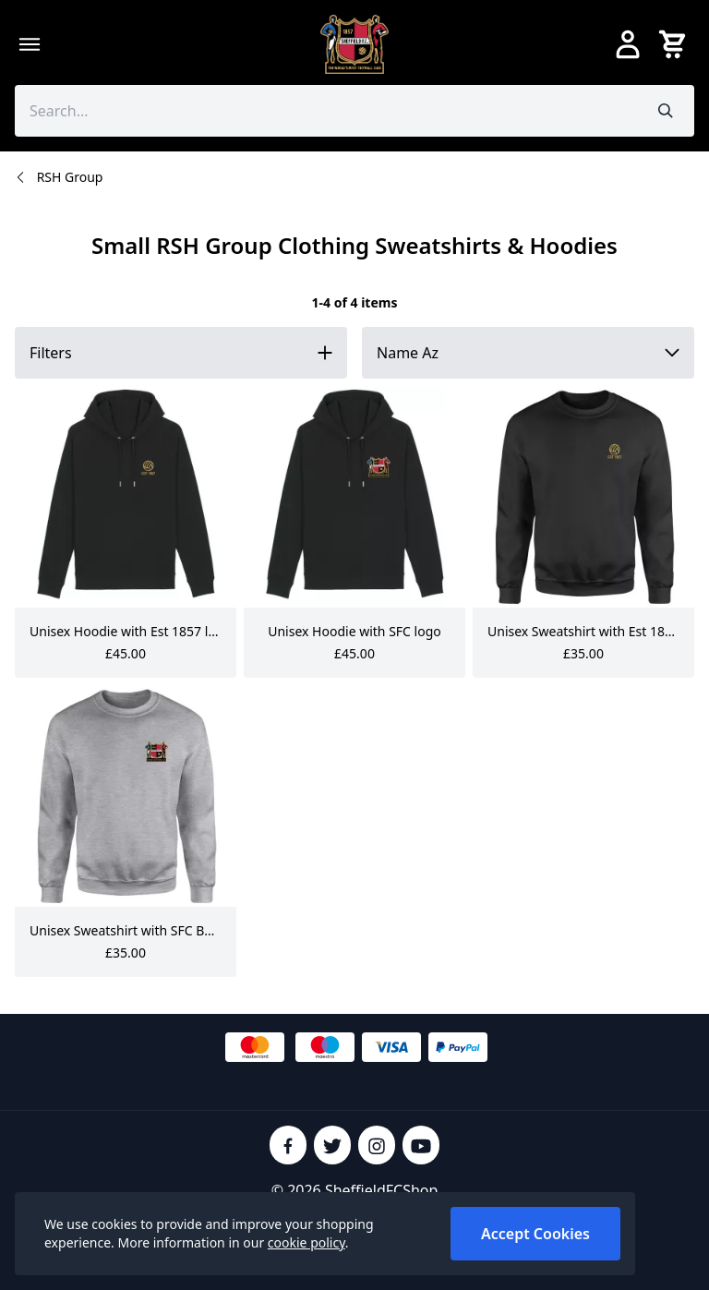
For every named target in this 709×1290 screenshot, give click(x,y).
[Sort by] (528, 353)
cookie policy (306, 1242)
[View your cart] (675, 44)
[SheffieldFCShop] (354, 44)
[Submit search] (666, 111)
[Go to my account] (628, 44)
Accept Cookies (535, 1234)
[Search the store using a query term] (326, 111)
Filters (51, 353)
